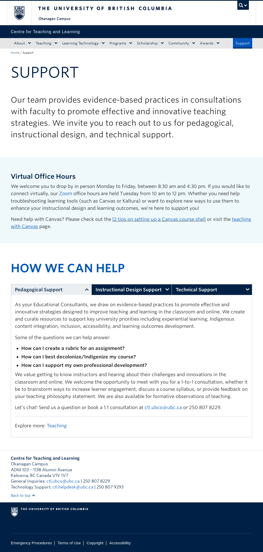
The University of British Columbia (23, 13)
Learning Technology (80, 43)
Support (243, 43)
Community (178, 43)
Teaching (43, 43)
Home (15, 53)
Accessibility (120, 543)
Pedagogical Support (38, 289)
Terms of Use (69, 543)
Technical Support (196, 289)
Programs (117, 43)
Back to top (23, 495)
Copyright (95, 543)
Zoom (65, 193)
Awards (206, 43)
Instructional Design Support (129, 289)
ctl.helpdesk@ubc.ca (72, 487)
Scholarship (147, 43)
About (19, 43)
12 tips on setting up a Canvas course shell (159, 219)
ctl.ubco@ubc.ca (163, 407)
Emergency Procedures (31, 543)
